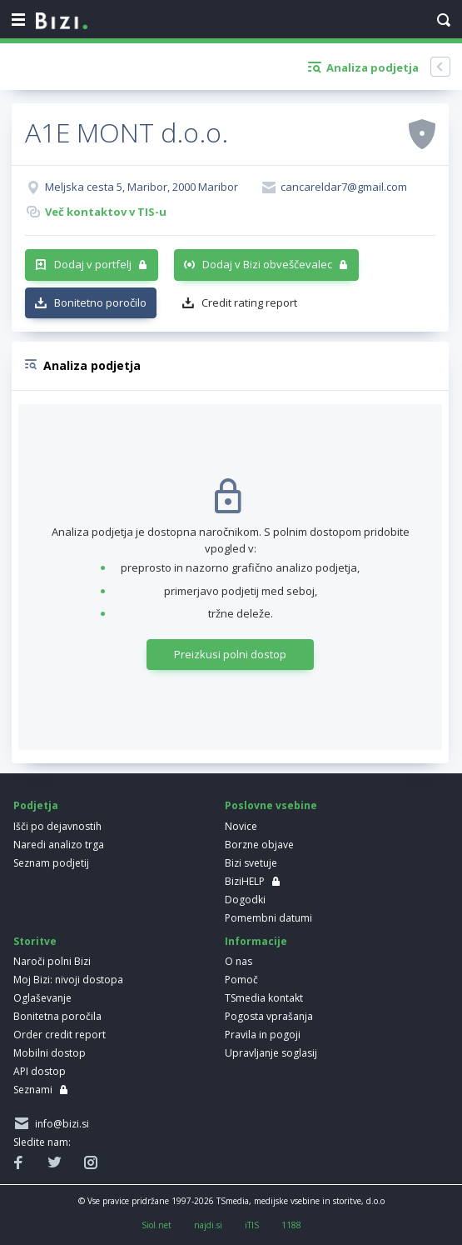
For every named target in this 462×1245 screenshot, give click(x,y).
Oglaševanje (42, 998)
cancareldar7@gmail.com (344, 186)
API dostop (39, 1071)
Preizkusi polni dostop (230, 654)
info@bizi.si (59, 1124)
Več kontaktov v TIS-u (105, 211)
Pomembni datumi (268, 918)
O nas (238, 961)
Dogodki (245, 899)
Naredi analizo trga (58, 845)
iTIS (252, 1225)
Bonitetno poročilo (100, 302)
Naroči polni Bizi (52, 961)
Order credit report (59, 1035)
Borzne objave (259, 845)
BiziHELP (245, 881)
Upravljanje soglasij (271, 1053)
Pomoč (241, 979)
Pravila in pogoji (263, 1035)
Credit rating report (249, 302)
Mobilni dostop (49, 1053)
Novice (241, 826)
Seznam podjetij (51, 863)
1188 (291, 1225)
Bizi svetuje (251, 863)
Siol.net (156, 1225)
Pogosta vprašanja (269, 1016)
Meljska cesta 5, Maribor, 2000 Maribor (141, 186)
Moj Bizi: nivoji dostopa (68, 979)
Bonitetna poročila (57, 1016)
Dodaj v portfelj (93, 264)
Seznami (32, 1089)
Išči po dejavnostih (57, 826)
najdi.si (208, 1225)
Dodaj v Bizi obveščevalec (267, 264)
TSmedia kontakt (264, 998)
